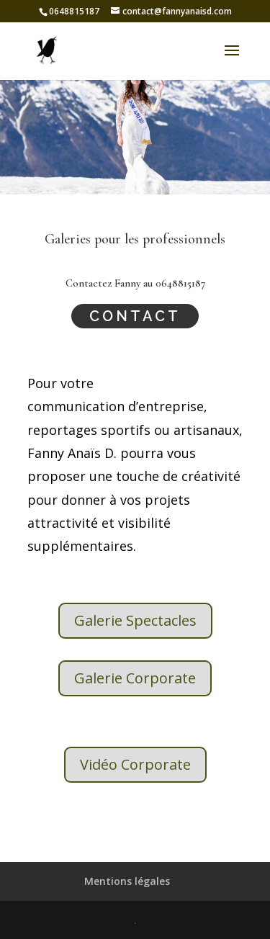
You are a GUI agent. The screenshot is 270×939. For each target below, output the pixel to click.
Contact (135, 316)
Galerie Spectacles (135, 620)
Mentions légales (127, 881)
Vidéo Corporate (135, 764)
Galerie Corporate (135, 678)
